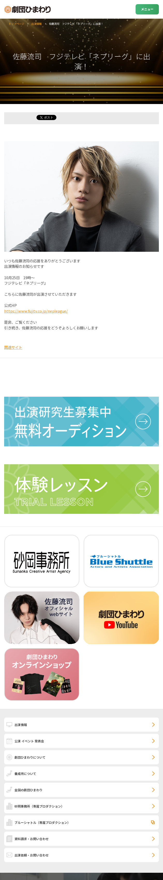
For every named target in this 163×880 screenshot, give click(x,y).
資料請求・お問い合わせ (31, 839)
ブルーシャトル (42, 822)
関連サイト (13, 347)
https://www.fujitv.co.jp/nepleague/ (36, 311)
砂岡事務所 (39, 806)
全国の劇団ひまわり (28, 790)
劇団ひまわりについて (30, 757)
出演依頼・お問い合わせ (31, 855)
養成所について (25, 773)
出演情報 (36, 24)
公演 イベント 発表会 (29, 741)
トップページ (16, 24)
